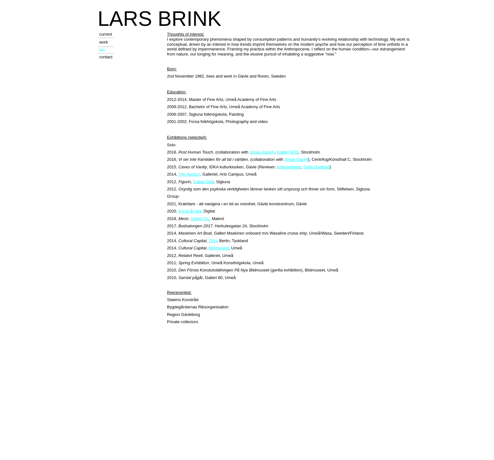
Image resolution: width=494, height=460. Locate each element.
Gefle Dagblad (316, 167)
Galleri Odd (203, 181)
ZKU (213, 240)
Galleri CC (200, 218)
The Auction (189, 174)
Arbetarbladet (289, 167)
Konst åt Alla (189, 211)
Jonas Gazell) (262, 152)
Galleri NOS (288, 152)
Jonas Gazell (296, 159)
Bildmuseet (219, 248)
